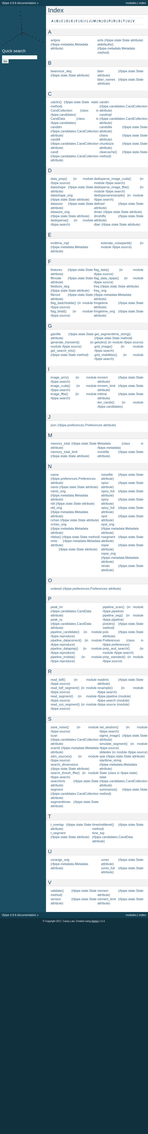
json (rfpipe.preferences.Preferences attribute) (83, 425)
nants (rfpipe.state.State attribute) (74, 487)
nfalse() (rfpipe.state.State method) (75, 537)
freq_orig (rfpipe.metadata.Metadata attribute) (112, 295)
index (142, 3)
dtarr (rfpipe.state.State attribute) (117, 224)
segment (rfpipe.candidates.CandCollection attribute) (75, 794)
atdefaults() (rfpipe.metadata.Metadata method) (116, 49)
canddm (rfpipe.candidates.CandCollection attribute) (75, 131)
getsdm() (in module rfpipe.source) (118, 342)
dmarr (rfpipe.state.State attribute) (118, 212)
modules (131, 3)
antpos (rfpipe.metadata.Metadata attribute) (69, 44)
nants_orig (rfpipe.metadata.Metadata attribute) (69, 495)
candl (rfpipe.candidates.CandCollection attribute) (75, 156)
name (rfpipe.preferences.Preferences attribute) (73, 479)
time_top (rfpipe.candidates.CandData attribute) (112, 837)
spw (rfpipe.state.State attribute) (122, 756)
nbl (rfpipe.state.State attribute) (73, 503)
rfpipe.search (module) (113, 700)
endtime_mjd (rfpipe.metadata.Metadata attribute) (69, 247)
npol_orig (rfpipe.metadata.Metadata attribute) (120, 528)
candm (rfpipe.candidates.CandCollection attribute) (123, 106)
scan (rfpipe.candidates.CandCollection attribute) (75, 740)
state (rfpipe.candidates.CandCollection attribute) (123, 781)
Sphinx (95, 921)
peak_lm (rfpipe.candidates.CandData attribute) (71, 611)
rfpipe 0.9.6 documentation (19, 3)
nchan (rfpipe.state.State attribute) (75, 520)
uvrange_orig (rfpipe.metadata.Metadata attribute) (69, 864)
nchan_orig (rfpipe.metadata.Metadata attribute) (69, 528)
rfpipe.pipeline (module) (114, 696)
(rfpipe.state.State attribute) (78, 549)
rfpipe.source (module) (113, 704)
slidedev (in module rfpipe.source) (123, 752)
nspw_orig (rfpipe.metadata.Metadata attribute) (120, 558)
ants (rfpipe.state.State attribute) (120, 40)
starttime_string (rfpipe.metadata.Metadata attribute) (118, 764)
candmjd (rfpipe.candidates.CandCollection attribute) (123, 119)
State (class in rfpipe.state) (118, 773)
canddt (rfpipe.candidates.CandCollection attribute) (75, 144)
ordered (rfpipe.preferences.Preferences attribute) (86, 588)
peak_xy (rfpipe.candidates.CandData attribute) (71, 624)
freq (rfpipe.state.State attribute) (116, 286)
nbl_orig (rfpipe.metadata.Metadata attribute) (69, 512)
